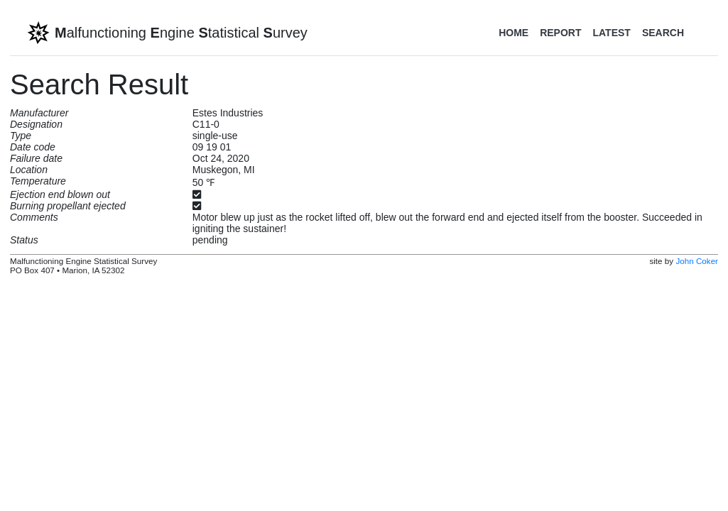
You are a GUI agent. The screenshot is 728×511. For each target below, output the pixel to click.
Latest (611, 32)
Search (663, 32)
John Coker (696, 260)
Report (560, 32)
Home (513, 32)
